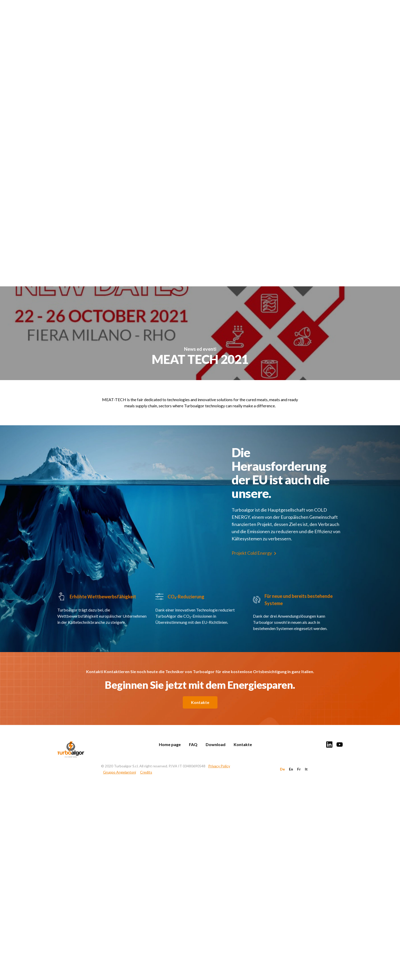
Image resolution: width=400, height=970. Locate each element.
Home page (170, 744)
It (306, 769)
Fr (299, 769)
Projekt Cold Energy (252, 553)
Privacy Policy (219, 766)
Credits (146, 772)
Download (215, 744)
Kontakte (200, 702)
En (291, 769)
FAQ (193, 744)
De (282, 769)
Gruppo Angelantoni (119, 772)
